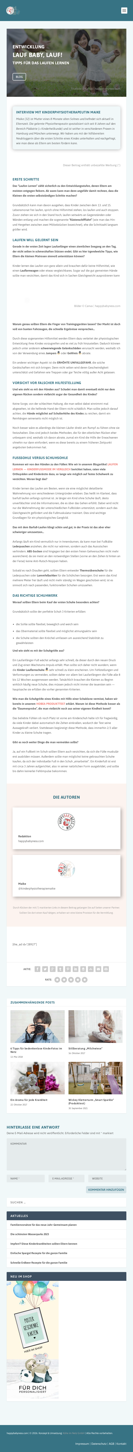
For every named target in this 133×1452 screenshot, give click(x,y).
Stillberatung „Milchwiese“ (85, 1048)
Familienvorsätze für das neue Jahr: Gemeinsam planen (43, 1224)
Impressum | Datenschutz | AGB (95, 1443)
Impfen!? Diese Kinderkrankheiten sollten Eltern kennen (43, 1243)
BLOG (19, 76)
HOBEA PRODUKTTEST (51, 703)
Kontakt (121, 1443)
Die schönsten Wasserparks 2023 (29, 1234)
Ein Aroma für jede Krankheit (29, 1099)
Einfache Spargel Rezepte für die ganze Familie (38, 1253)
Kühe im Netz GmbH (74, 1433)
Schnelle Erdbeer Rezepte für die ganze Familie (38, 1262)
